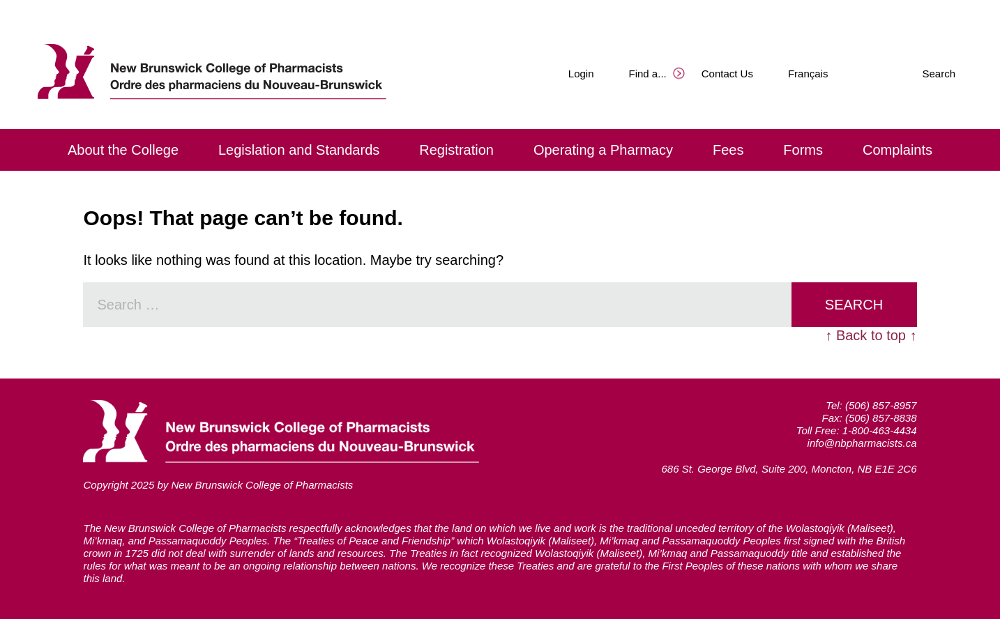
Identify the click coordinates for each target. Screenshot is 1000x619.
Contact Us (727, 73)
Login (581, 73)
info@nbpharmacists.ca (862, 443)
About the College (123, 150)
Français (808, 73)
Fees (728, 150)
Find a (648, 73)
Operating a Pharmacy (603, 150)
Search (938, 73)
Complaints (897, 150)
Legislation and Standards (298, 150)
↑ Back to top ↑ (870, 335)
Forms (803, 150)
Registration (456, 150)
